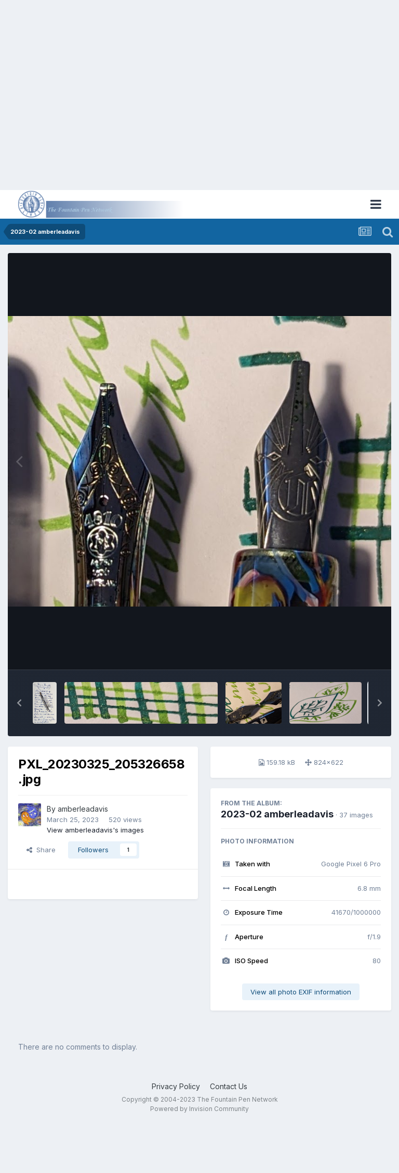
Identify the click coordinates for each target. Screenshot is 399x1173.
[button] (19, 702)
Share (41, 850)
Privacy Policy (176, 1086)
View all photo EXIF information (300, 992)
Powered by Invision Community (199, 1109)
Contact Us (228, 1086)
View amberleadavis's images (95, 830)
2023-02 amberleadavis (277, 814)
